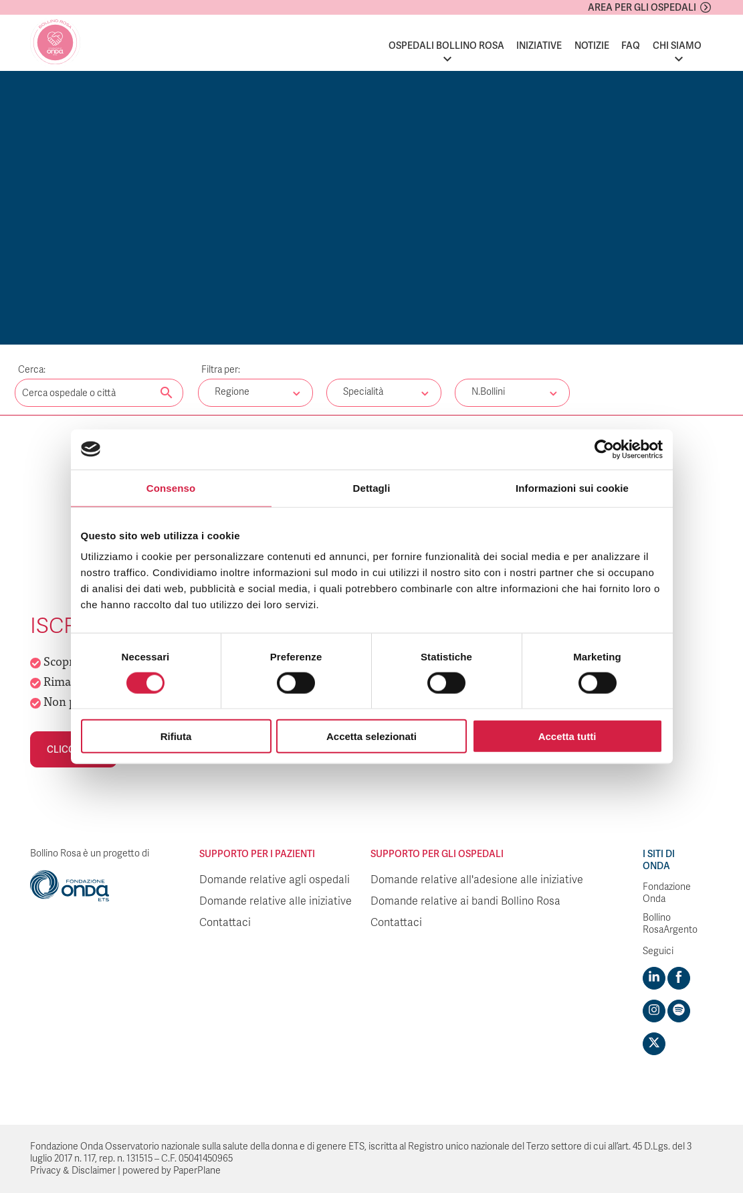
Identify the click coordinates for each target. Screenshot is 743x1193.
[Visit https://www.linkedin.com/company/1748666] (654, 978)
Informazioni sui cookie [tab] (572, 487)
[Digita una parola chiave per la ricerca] (99, 393)
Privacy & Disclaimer (73, 1170)
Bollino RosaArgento (670, 923)
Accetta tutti (567, 736)
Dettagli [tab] (372, 487)
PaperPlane (197, 1170)
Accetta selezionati (371, 736)
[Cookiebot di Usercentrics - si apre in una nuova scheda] (604, 449)
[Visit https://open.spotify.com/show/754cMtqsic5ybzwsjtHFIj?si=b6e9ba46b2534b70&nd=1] (678, 1011)
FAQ (630, 45)
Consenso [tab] (170, 487)
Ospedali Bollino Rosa (446, 45)
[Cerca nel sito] (166, 393)
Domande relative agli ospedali (274, 880)
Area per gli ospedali (642, 7)
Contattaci (225, 922)
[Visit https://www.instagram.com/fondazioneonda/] (654, 1011)
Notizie (591, 45)
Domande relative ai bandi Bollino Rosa (465, 901)
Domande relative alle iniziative (275, 901)
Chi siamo (677, 45)
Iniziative (539, 45)
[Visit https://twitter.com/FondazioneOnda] (654, 1043)
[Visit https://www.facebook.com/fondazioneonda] (678, 978)
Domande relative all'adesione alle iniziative (476, 880)
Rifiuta (176, 736)
